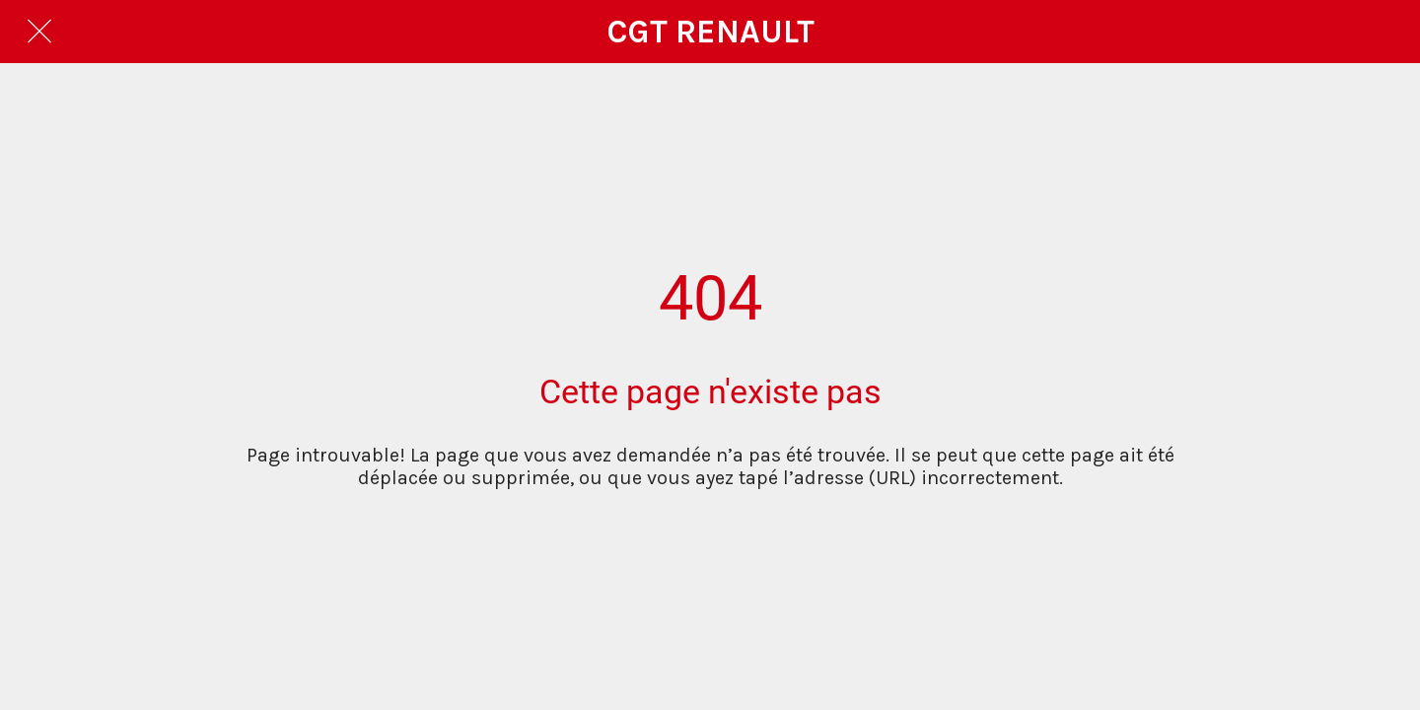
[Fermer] (39, 31)
